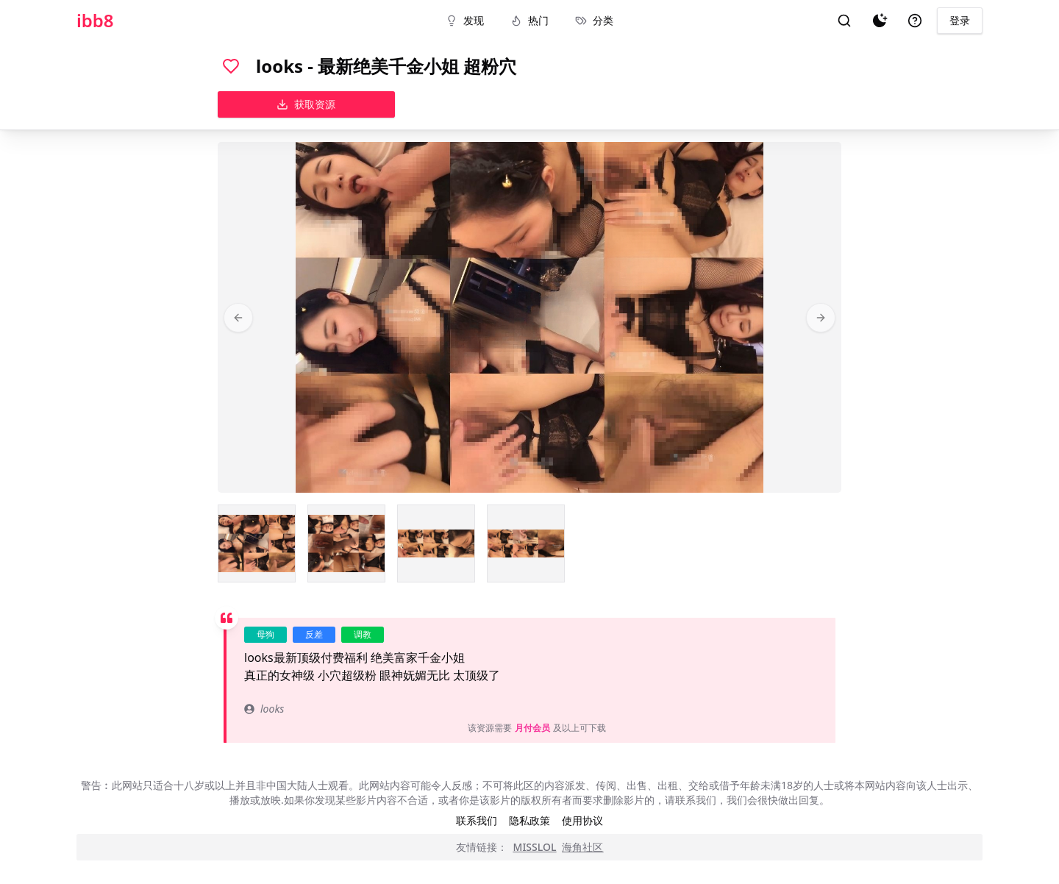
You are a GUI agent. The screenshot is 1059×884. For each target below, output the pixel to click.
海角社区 (582, 847)
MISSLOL (535, 847)
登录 (959, 20)
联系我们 (476, 820)
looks (264, 709)
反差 (314, 634)
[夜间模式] (879, 20)
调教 (362, 634)
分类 (594, 20)
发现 (465, 20)
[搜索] (844, 20)
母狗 (265, 634)
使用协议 (582, 820)
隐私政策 (529, 820)
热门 (529, 20)
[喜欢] (231, 66)
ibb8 (95, 20)
